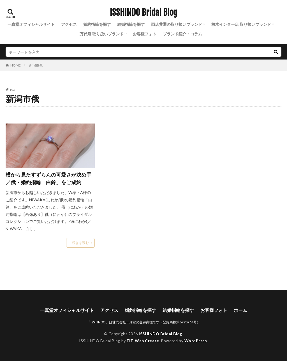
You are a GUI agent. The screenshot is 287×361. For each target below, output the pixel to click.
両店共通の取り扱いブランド (176, 24)
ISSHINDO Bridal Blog (143, 12)
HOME (15, 65)
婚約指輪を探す (97, 24)
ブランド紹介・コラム (182, 33)
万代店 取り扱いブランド (102, 33)
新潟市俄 (36, 65)
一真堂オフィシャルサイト (31, 24)
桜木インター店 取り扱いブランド (241, 24)
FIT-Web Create (143, 340)
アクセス (69, 24)
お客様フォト (144, 33)
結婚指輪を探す (131, 24)
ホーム (240, 310)
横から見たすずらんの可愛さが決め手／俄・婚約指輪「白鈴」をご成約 (48, 178)
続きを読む (80, 243)
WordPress (195, 340)
